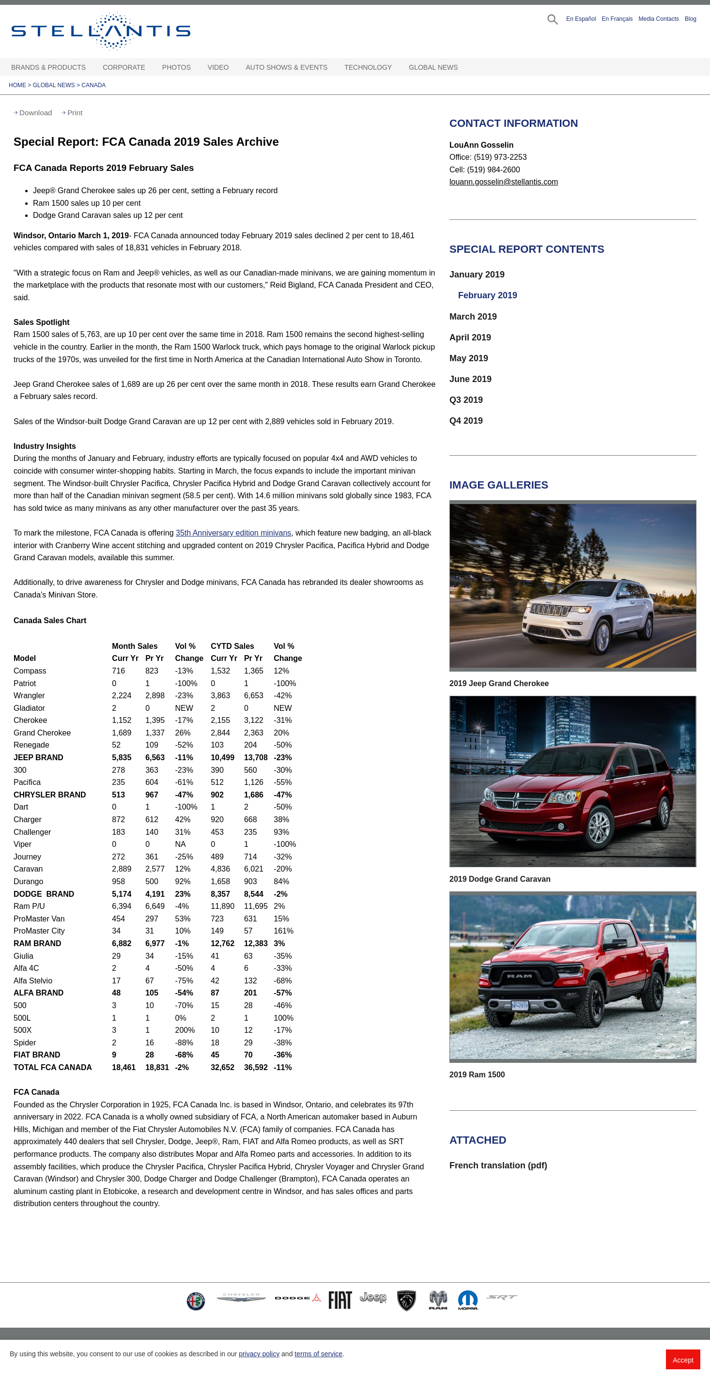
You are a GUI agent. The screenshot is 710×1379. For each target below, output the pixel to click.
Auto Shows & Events (287, 67)
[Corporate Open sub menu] (150, 67)
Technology (368, 67)
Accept (683, 1360)
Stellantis (123, 31)
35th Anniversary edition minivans (233, 533)
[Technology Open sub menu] (397, 67)
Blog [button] (690, 18)
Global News (433, 67)
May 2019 (468, 358)
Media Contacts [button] (659, 18)
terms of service (318, 1354)
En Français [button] (617, 18)
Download (35, 112)
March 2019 (473, 317)
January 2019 (477, 274)
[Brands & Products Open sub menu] (91, 67)
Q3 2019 (466, 400)
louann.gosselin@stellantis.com (503, 182)
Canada (93, 85)
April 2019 (470, 337)
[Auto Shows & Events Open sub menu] (332, 67)
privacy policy (259, 1354)
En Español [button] (581, 18)
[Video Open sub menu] (233, 67)
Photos (176, 67)
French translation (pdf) (498, 1165)
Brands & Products (48, 67)
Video (218, 67)
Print (74, 112)
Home (17, 85)
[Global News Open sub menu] (463, 67)
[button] (551, 19)
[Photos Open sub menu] (196, 67)
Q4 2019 (466, 421)
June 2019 (470, 379)
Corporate (124, 67)
